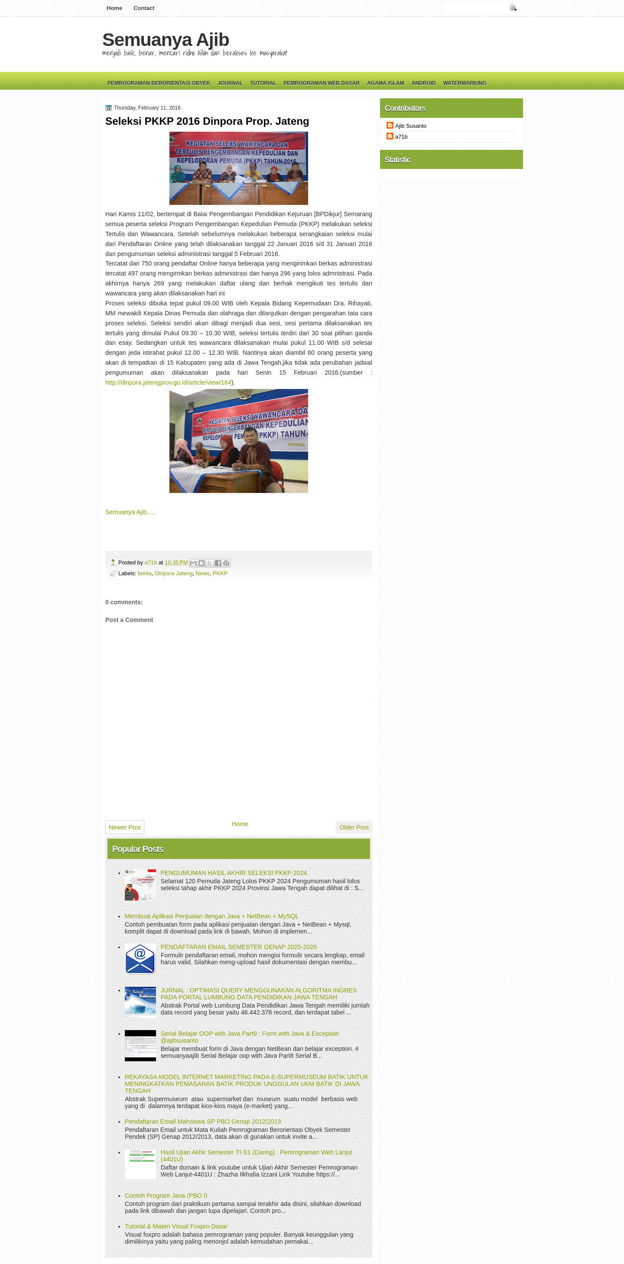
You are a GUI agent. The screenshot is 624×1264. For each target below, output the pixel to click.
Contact (143, 8)
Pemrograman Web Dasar (322, 83)
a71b (152, 562)
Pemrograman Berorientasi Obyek (158, 83)
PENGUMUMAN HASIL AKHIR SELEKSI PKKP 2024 (234, 872)
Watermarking (464, 83)
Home (114, 8)
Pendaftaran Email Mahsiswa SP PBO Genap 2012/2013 (203, 1121)
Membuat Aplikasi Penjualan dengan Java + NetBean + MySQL (212, 916)
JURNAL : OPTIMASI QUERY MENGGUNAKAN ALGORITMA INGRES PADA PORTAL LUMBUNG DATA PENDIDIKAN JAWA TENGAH (259, 994)
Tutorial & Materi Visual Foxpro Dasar (176, 1226)
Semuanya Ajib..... (130, 512)
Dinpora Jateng (173, 573)
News (203, 573)
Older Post (354, 827)
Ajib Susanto (410, 126)
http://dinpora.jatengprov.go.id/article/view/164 (168, 382)
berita (145, 573)
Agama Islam (385, 83)
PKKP (220, 573)
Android (423, 83)
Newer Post (125, 827)
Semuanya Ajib (165, 39)
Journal (230, 83)
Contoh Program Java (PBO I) (166, 1195)
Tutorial (263, 83)
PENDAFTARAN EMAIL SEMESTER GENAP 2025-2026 (239, 946)
